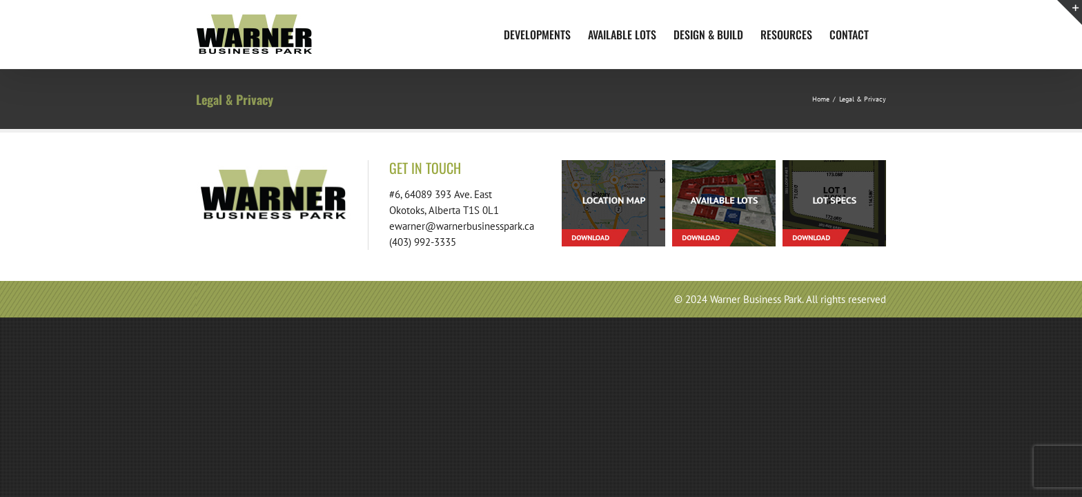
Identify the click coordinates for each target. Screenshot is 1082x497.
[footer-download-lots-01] (724, 165)
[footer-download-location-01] (613, 165)
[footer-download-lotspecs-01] (834, 165)
